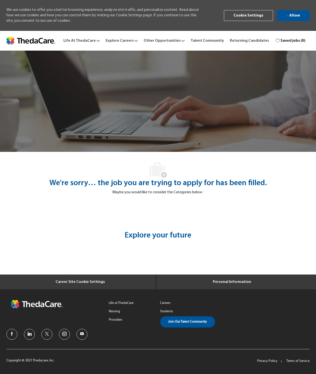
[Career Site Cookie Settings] (80, 282)
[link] (30, 41)
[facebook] (11, 334)
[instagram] (64, 334)
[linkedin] (29, 334)
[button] (248, 15)
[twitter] (46, 334)
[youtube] (82, 334)
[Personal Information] (232, 282)
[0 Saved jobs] (291, 41)
